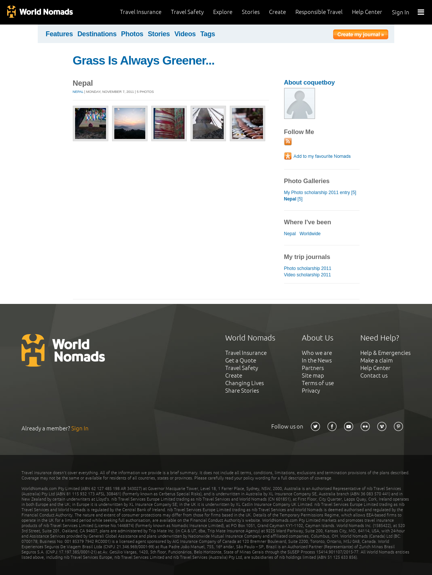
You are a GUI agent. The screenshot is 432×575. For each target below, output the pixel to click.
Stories (251, 12)
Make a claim (376, 360)
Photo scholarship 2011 (308, 268)
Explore (222, 12)
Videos (185, 34)
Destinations (97, 34)
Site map (313, 375)
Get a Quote (240, 360)
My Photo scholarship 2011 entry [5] (320, 192)
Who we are (317, 353)
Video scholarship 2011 (307, 274)
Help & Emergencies (385, 353)
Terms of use (318, 383)
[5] (293, 199)
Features (59, 34)
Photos (132, 34)
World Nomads (39, 12)
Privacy (311, 390)
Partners (313, 368)
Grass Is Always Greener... (144, 60)
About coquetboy (309, 82)
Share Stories (242, 390)
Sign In (400, 12)
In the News (317, 360)
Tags (207, 34)
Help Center (367, 12)
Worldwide (310, 233)
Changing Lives (244, 383)
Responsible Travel (319, 12)
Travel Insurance (140, 12)
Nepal (78, 92)
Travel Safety (187, 12)
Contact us (373, 375)
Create (277, 12)
